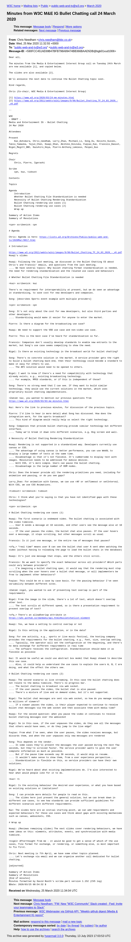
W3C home (13, 5)
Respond (58, 26)
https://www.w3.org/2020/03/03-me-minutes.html (39, 401)
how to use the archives (35, 929)
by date (61, 925)
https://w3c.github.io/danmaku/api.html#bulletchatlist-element (49, 618)
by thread (73, 925)
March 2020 (94, 5)
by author (101, 925)
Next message (47, 30)
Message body (42, 26)
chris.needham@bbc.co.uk (55, 39)
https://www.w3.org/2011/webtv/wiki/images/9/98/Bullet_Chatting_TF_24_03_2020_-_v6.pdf (65, 252)
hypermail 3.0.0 (54, 936)
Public (44, 5)
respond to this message (45, 921)
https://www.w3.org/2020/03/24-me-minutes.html (44, 97)
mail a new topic (72, 921)
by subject (87, 925)
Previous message (70, 30)
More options (74, 26)
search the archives (64, 929)
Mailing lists (31, 5)
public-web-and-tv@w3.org (67, 5)
